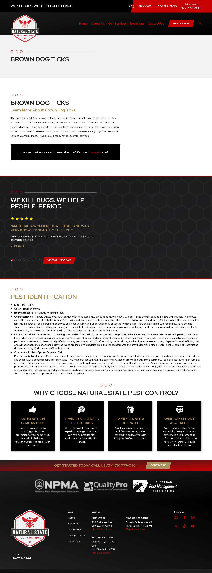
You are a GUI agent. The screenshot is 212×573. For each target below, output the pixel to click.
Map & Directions (101, 529)
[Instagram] (192, 517)
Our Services (75, 529)
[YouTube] (192, 526)
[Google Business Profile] (176, 517)
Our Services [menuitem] (117, 24)
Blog (131, 6)
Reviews (145, 6)
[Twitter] (176, 526)
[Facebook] (184, 517)
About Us (73, 523)
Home (71, 517)
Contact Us (158, 465)
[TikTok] (184, 526)
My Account (181, 23)
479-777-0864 (191, 7)
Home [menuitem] (83, 24)
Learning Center (77, 535)
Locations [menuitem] (137, 24)
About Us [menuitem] (98, 24)
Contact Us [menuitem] (156, 24)
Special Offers (166, 6)
